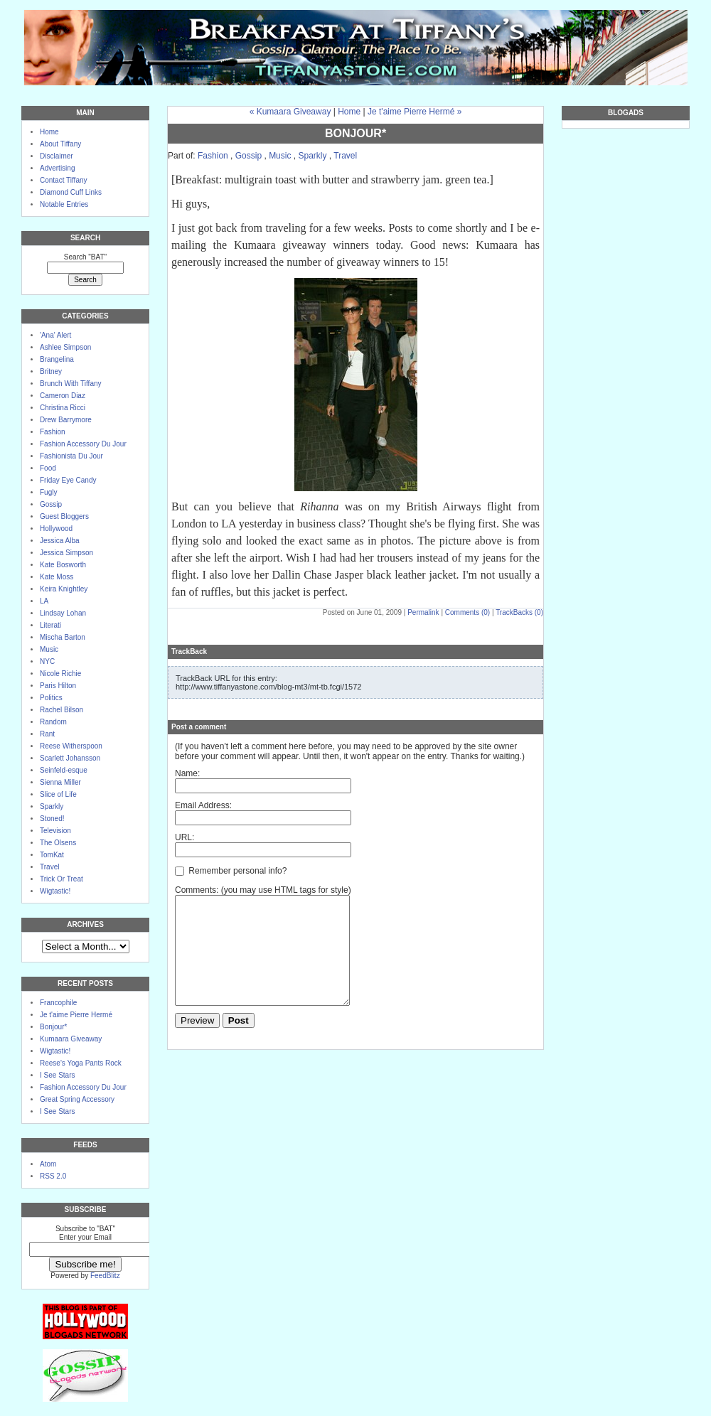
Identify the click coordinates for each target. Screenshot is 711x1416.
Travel (49, 867)
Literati (50, 625)
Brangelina (57, 359)
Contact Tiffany (63, 180)
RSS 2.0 (53, 1176)
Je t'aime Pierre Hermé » (414, 112)
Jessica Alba (60, 541)
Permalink (423, 612)
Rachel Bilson (61, 710)
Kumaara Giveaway (71, 1039)
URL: (184, 837)
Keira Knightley (63, 589)
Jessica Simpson (66, 553)
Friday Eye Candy (68, 480)
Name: (187, 773)
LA (44, 601)
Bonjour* (53, 1027)
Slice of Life (58, 794)
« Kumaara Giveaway (290, 112)
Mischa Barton (62, 637)
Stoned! (52, 818)
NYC (47, 661)
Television (55, 831)
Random (53, 722)
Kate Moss (56, 577)
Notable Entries (64, 204)
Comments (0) (467, 612)
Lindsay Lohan (63, 613)
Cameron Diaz (62, 395)
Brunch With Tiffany (71, 383)
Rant (47, 734)
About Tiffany (60, 144)
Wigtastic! (55, 891)
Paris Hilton (58, 686)
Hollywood (56, 528)
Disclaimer (56, 156)
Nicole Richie (60, 673)
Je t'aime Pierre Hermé (76, 1015)
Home (49, 132)
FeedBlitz (105, 1276)
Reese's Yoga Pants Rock (81, 1063)
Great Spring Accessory (77, 1099)
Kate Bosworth (63, 565)
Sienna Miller (60, 782)
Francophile (58, 1003)
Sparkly (51, 806)
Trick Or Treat (61, 879)
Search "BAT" (85, 257)
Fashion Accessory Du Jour (83, 444)
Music (49, 649)
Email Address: (203, 805)
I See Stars (57, 1075)
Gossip (51, 504)
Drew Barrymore (66, 420)
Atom (48, 1164)
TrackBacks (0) (519, 612)
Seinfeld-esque (63, 770)
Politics (51, 698)
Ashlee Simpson (65, 347)
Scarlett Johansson (70, 758)
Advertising (57, 168)
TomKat (52, 855)
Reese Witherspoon (71, 746)
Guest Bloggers (64, 516)
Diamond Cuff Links (71, 192)
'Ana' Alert (55, 335)
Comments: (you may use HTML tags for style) (263, 890)
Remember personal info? (231, 871)
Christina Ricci (62, 408)
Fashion (52, 432)
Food (48, 468)
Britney (51, 371)
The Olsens (58, 843)
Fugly (48, 492)
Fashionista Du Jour (71, 456)
